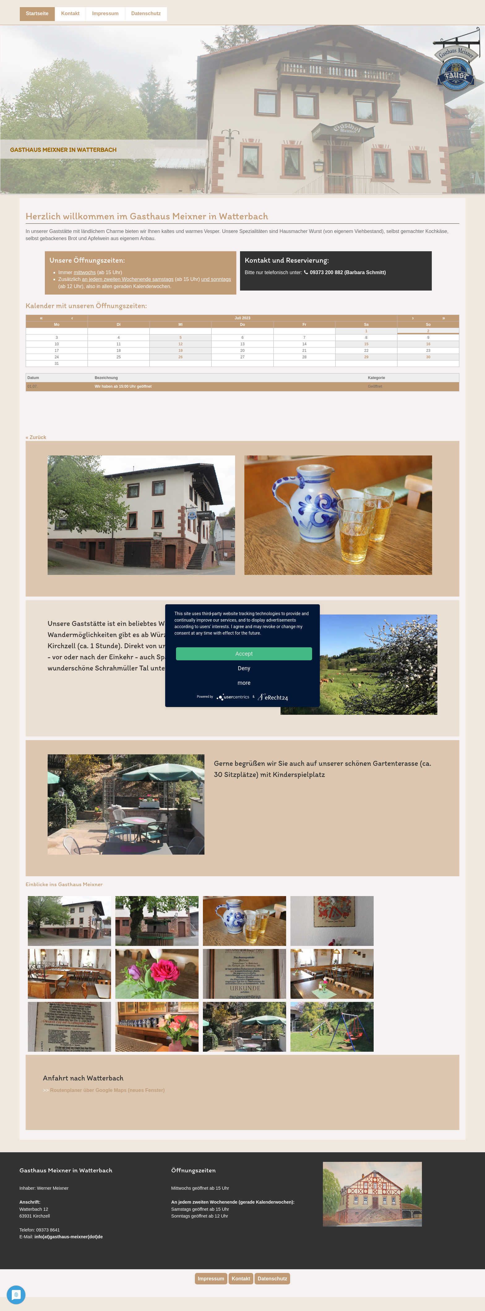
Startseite (37, 13)
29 (366, 357)
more (244, 682)
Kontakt (70, 13)
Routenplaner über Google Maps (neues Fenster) (107, 1090)
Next (478, 105)
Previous (6, 105)
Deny (244, 668)
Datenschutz (146, 13)
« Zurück (36, 437)
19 (180, 350)
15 (366, 344)
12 (180, 344)
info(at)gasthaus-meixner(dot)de (69, 1236)
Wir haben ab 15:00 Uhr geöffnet (123, 386)
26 (180, 357)
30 (428, 357)
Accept (244, 653)
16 (428, 344)
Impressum (105, 13)
